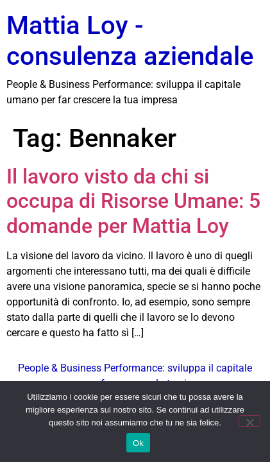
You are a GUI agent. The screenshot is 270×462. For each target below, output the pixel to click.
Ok (138, 443)
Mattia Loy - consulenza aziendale (129, 40)
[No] (249, 421)
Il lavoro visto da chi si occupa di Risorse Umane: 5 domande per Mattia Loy (133, 201)
